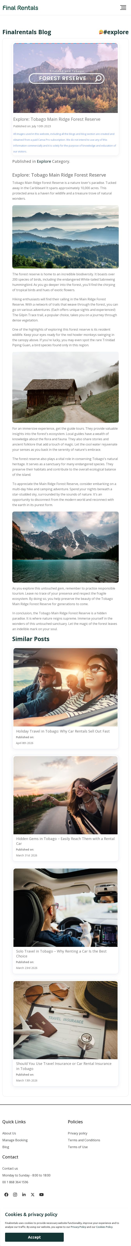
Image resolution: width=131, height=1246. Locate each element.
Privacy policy (77, 1133)
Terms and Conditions (84, 1140)
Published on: (25, 740)
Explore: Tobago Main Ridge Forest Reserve (56, 119)
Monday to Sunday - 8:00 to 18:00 (26, 1175)
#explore (116, 32)
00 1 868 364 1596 (15, 1182)
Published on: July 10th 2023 (32, 126)
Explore (44, 161)
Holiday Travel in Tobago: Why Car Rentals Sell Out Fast (63, 731)
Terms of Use (78, 1147)
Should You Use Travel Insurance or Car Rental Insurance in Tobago (64, 1066)
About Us (9, 1133)
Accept (34, 1237)
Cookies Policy (104, 1226)
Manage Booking (15, 1140)
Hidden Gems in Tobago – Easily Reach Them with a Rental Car (65, 841)
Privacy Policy (78, 1226)
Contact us (10, 1168)
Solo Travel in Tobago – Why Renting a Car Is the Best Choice (61, 953)
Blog (5, 1147)
